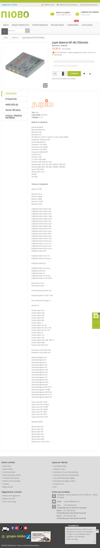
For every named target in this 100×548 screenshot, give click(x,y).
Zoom (45, 85)
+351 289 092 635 (69, 505)
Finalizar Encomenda (89, 5)
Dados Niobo (8, 469)
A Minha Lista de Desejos (68, 5)
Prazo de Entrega (9, 501)
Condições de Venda (11, 478)
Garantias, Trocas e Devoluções (65, 472)
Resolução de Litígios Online (64, 481)
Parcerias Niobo (9, 472)
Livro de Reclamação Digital (64, 478)
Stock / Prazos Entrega (13, 116)
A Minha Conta (48, 5)
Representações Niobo (12, 475)
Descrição (11, 93)
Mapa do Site (8, 487)
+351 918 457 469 (69, 516)
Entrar (15, 5)
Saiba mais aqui (72, 539)
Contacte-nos (58, 484)
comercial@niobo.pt (71, 501)
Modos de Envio (9, 498)
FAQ (54, 487)
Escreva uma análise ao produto (64, 79)
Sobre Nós (7, 466)
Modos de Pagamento (11, 495)
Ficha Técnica (12, 110)
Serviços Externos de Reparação (66, 475)
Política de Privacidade (11, 481)
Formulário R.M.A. (60, 466)
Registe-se (6, 5)
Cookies (6, 484)
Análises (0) (11, 104)
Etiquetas (11, 99)
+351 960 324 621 (69, 510)
